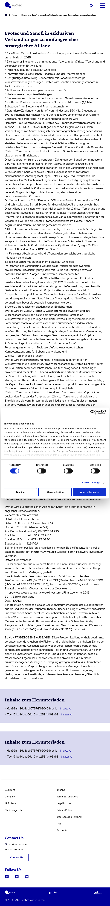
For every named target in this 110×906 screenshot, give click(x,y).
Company (10, 796)
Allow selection (55, 492)
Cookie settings (91, 482)
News (14, 15)
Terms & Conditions (67, 796)
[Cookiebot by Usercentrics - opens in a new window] (92, 412)
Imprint (61, 790)
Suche (62, 830)
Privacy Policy (64, 810)
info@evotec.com (16, 844)
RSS (59, 823)
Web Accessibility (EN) (69, 817)
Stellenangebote (14, 810)
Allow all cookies (89, 492)
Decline (20, 492)
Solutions (10, 790)
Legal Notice (64, 803)
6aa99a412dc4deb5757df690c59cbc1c (39, 708)
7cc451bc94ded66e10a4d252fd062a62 (39, 714)
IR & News (10, 803)
